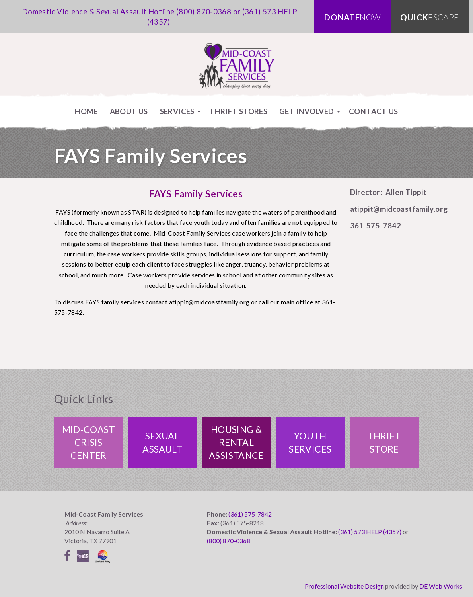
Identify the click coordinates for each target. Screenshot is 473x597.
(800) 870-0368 (203, 11)
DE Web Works (440, 586)
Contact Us (373, 111)
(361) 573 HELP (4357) (369, 531)
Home (86, 111)
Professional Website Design (344, 586)
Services (177, 111)
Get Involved (306, 111)
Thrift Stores (238, 111)
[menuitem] (86, 111)
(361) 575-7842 (250, 514)
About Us (129, 111)
